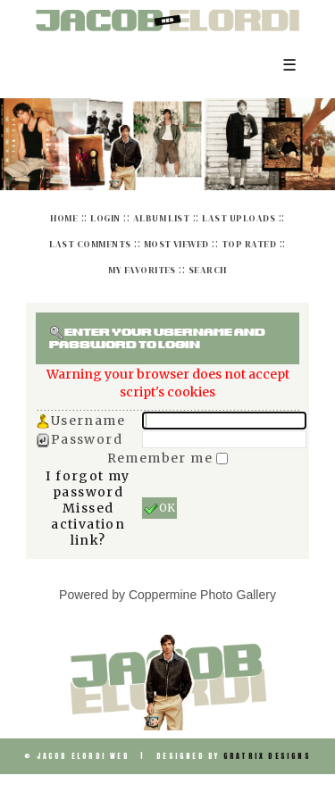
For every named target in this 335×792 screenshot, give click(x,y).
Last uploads (238, 218)
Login (105, 218)
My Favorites (142, 270)
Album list (161, 218)
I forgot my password (88, 484)
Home (64, 218)
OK (159, 508)
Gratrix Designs (267, 756)
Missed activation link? (88, 524)
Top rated (249, 244)
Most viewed (176, 244)
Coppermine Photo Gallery (202, 595)
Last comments (89, 244)
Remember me (162, 458)
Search (207, 270)
